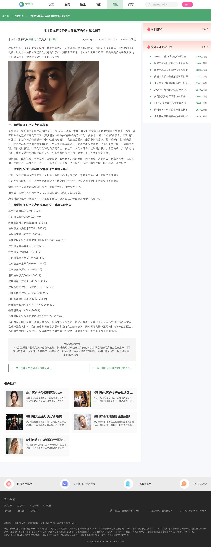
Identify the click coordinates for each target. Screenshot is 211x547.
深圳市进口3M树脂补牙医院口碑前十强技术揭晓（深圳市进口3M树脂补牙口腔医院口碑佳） (46, 440)
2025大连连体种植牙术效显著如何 (172, 103)
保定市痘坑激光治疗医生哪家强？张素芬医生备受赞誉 (172, 63)
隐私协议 (21, 510)
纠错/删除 (52, 39)
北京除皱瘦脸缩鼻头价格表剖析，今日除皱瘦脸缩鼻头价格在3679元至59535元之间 (172, 116)
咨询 (187, 4)
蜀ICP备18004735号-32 (193, 510)
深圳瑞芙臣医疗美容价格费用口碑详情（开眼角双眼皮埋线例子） (46, 416)
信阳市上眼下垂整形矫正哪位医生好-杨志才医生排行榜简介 (172, 76)
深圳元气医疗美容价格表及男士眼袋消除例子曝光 (114, 392)
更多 (204, 29)
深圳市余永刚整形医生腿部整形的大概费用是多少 (114, 416)
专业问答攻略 (200, 484)
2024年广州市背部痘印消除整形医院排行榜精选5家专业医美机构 (172, 56)
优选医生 (21, 505)
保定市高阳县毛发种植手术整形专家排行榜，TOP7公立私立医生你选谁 (172, 70)
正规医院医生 (144, 484)
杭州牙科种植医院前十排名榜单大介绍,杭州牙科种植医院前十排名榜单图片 (172, 109)
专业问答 (47, 505)
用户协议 (8, 510)
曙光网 (5, 16)
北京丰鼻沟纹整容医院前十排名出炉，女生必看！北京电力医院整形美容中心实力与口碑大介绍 (172, 83)
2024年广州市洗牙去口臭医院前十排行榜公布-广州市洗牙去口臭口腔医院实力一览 (172, 89)
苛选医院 (34, 505)
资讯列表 (19, 16)
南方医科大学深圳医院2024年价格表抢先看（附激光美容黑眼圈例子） (46, 392)
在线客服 (8, 505)
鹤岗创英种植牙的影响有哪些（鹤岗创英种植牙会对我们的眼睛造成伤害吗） (172, 96)
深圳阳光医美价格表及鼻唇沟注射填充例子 (50, 16)
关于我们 (34, 510)
